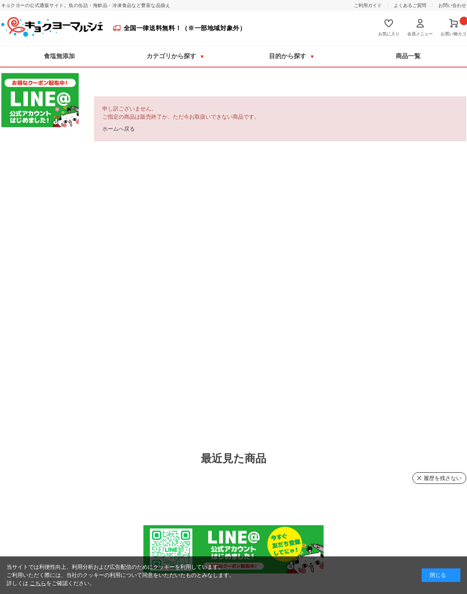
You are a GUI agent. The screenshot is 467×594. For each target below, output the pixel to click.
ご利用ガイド (368, 5)
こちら (38, 583)
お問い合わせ (452, 5)
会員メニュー (420, 33)
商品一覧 (408, 56)
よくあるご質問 (410, 5)
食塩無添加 (59, 56)
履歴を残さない (443, 478)
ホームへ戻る (118, 129)
